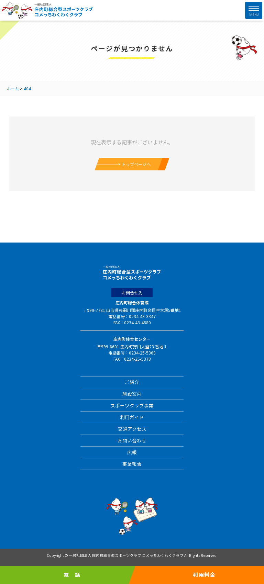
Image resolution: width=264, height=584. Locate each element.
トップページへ (136, 164)
